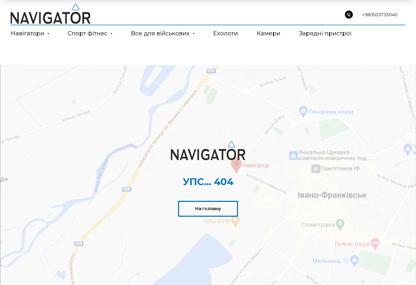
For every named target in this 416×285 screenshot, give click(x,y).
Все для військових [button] (161, 33)
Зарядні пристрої (325, 33)
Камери (268, 33)
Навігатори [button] (28, 33)
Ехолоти (225, 33)
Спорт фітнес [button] (88, 33)
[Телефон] (349, 15)
